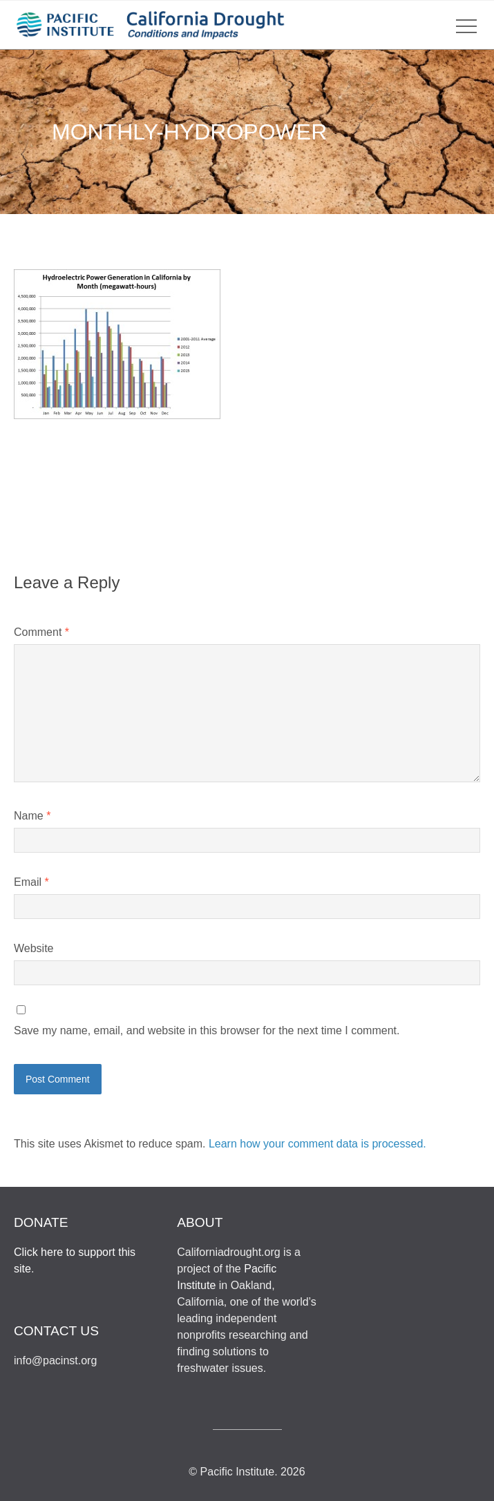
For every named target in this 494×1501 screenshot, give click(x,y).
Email (31, 882)
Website (34, 948)
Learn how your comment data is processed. (317, 1144)
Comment (41, 632)
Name (32, 816)
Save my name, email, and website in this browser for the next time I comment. (206, 1030)
